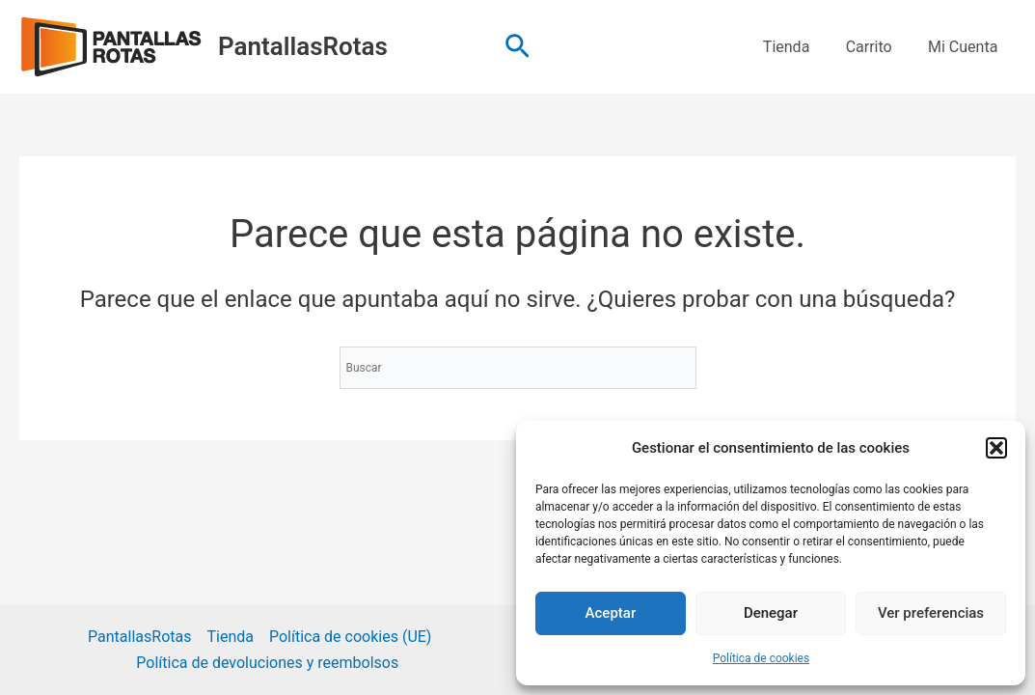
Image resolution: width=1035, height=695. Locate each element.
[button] (996, 448)
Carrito (877, 47)
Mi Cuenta (965, 47)
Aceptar (611, 613)
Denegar (771, 613)
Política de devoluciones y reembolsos (267, 662)
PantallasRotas (303, 46)
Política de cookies (761, 658)
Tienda (799, 47)
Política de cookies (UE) (350, 636)
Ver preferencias (931, 613)
